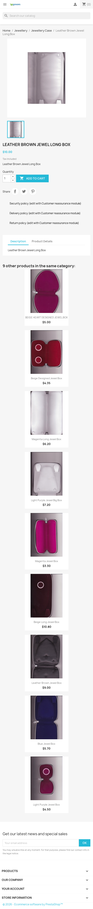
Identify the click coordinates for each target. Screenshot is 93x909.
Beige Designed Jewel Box (46, 378)
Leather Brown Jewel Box (47, 682)
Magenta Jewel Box (46, 561)
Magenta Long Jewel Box (46, 439)
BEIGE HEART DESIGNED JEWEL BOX (46, 317)
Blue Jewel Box (46, 743)
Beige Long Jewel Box (46, 622)
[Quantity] (7, 178)
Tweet (23, 191)
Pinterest (32, 191)
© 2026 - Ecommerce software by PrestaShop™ (33, 904)
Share (15, 191)
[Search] (46, 15)
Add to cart (32, 178)
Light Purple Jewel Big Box (46, 500)
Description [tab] (18, 241)
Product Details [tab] (42, 241)
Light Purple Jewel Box (46, 804)
